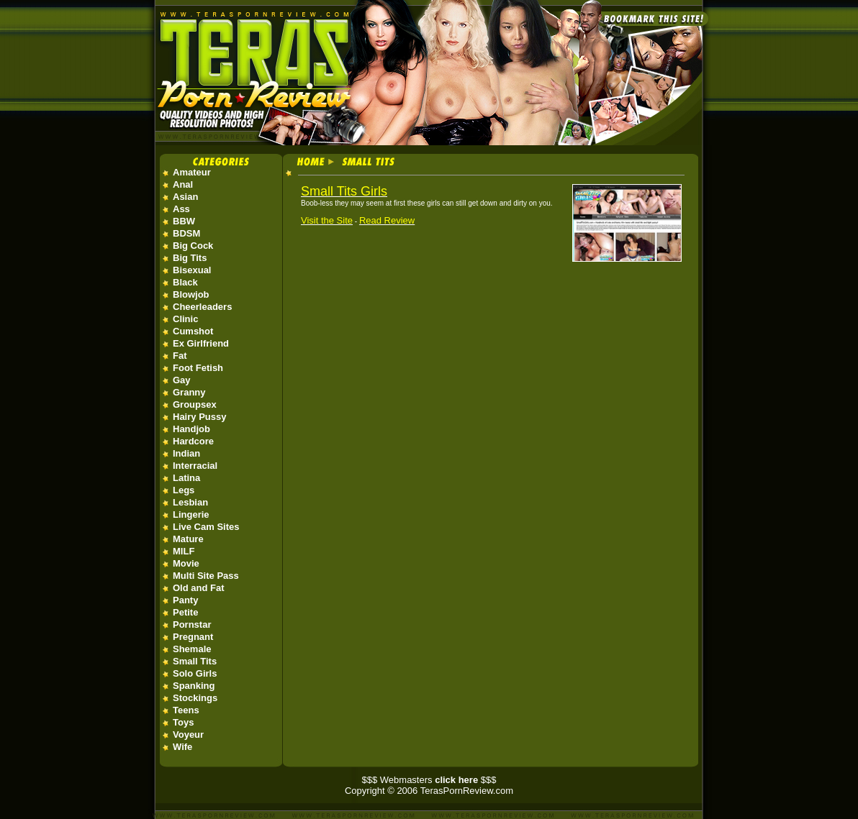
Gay (182, 380)
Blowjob (191, 294)
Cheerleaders (202, 306)
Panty (185, 600)
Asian (185, 196)
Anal (183, 184)
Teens (186, 710)
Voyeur (188, 734)
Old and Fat (199, 587)
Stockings (195, 697)
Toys (183, 722)
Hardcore (193, 441)
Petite (185, 612)
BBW (184, 221)
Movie (186, 563)
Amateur (192, 172)
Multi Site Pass (206, 575)
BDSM (186, 233)
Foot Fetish (198, 367)
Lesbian (190, 502)
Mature (188, 539)
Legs (183, 490)
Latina (186, 477)
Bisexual (192, 270)
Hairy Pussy (199, 416)
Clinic (185, 319)
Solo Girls (195, 673)
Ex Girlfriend (201, 343)
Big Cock (193, 245)
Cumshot (193, 331)
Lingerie (191, 514)
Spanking (194, 685)
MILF (183, 551)
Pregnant (193, 636)
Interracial (195, 465)
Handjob (191, 429)
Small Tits (195, 661)
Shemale (192, 649)
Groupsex (195, 404)
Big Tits (190, 257)
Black (185, 282)
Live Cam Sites (206, 526)
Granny (189, 392)
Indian (186, 453)
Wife (182, 746)
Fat (180, 355)
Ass (181, 208)
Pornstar (192, 624)
